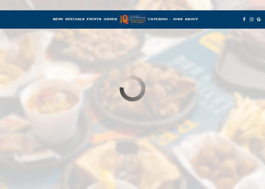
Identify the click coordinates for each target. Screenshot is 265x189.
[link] (132, 19)
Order (110, 19)
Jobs (178, 19)
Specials (75, 19)
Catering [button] (159, 19)
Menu (58, 19)
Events (94, 19)
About (191, 19)
